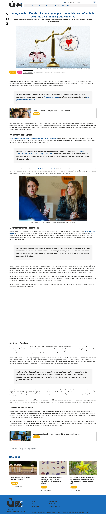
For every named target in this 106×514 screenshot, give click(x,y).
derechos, (27, 448)
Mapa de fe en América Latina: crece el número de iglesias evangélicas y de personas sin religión (51, 480)
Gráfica (53, 512)
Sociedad (13, 72)
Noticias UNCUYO (66, 5)
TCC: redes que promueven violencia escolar (20, 478)
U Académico (49, 5)
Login (87, 512)
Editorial (34, 512)
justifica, (34, 448)
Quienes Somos (41, 512)
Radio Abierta (41, 5)
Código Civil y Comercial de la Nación (44, 169)
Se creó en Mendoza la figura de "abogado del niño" (51, 111)
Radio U (34, 5)
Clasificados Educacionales (78, 512)
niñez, (21, 448)
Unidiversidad (28, 72)
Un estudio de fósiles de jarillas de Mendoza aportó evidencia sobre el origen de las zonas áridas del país (82, 480)
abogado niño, (14, 448)
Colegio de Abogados (51, 97)
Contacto (59, 512)
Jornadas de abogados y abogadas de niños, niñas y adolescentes (56, 434)
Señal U (28, 5)
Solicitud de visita (67, 512)
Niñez (19, 72)
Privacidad (48, 512)
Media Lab (57, 5)
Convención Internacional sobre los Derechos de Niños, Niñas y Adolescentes (34, 138)
